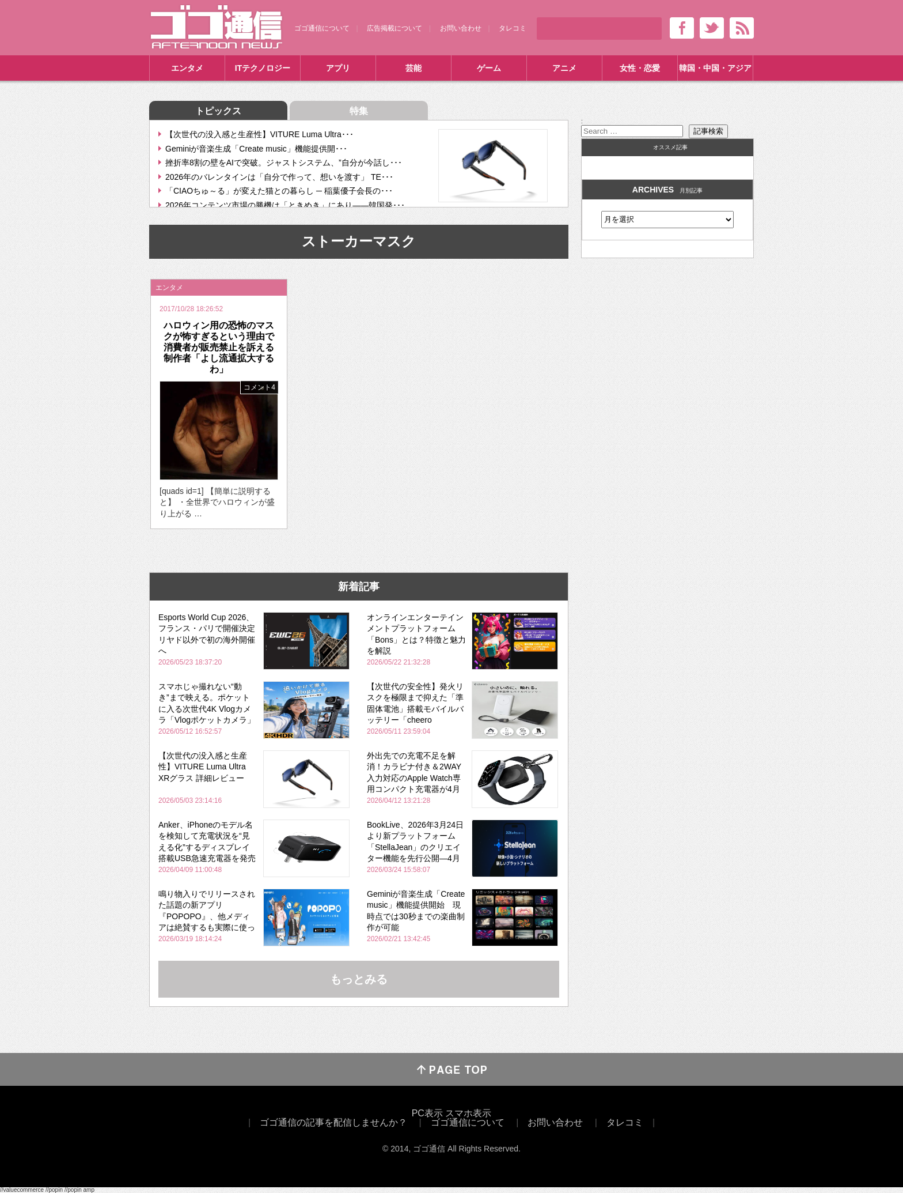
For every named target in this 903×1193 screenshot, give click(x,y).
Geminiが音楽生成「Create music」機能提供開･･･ (256, 148)
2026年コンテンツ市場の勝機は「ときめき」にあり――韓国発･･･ (285, 205)
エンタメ (187, 68)
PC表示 (427, 1113)
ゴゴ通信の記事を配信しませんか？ (333, 1122)
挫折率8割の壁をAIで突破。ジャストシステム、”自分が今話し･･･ (283, 162)
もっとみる (359, 979)
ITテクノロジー (262, 68)
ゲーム (489, 68)
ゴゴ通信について (322, 28)
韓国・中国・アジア (715, 68)
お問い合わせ (460, 28)
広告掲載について (394, 28)
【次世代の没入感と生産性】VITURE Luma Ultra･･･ (259, 134)
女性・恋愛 (640, 68)
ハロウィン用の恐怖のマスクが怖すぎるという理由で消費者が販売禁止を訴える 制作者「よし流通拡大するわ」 (223, 347)
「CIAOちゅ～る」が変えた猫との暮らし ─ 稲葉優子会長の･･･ (279, 190)
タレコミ (512, 28)
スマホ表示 (468, 1113)
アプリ (338, 68)
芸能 (413, 68)
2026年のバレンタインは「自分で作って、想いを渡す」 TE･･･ (279, 177)
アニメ (564, 68)
